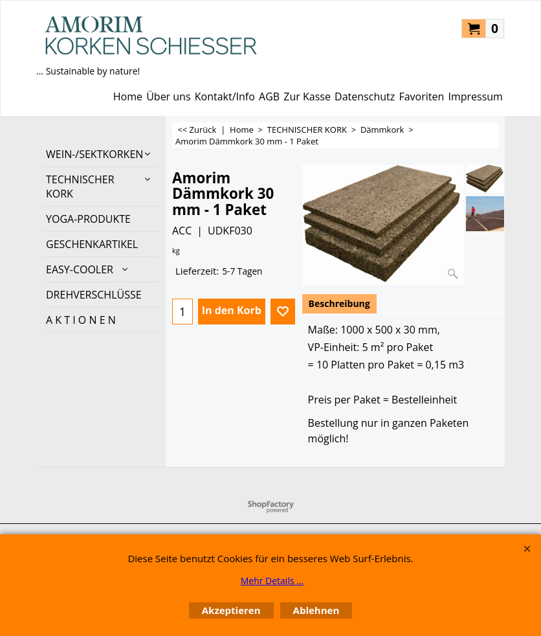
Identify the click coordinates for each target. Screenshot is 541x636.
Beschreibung (339, 303)
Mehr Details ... (272, 580)
